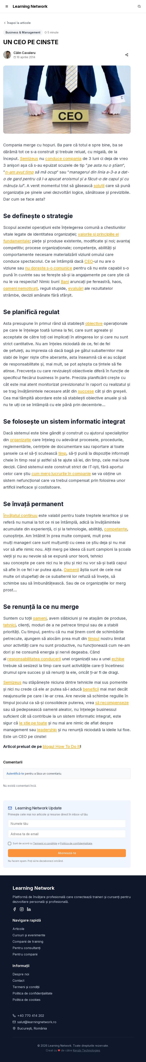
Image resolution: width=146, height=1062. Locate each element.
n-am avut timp (19, 172)
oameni (40, 618)
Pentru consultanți (26, 948)
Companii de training (28, 941)
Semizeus (29, 158)
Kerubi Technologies (86, 1050)
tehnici (9, 625)
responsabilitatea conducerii (34, 658)
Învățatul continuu (20, 515)
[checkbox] (9, 843)
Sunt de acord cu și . (53, 843)
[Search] (139, 6)
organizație (20, 439)
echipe (118, 658)
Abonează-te (67, 853)
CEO (88, 261)
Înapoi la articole (17, 22)
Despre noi (21, 974)
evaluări (75, 288)
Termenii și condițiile (45, 843)
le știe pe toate (33, 723)
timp (62, 453)
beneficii (91, 689)
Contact (18, 981)
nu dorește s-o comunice (48, 268)
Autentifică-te (15, 773)
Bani (65, 281)
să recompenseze (112, 702)
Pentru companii (25, 954)
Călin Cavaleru (24, 53)
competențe (115, 529)
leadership (47, 729)
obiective (94, 323)
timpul (93, 638)
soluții (99, 185)
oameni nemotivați (20, 288)
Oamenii (71, 569)
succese (86, 391)
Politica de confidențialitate (76, 843)
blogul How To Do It (61, 746)
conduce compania (63, 158)
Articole (18, 929)
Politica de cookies (26, 1000)
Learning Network (30, 6)
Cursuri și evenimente (29, 935)
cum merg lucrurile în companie (61, 473)
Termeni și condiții (26, 987)
